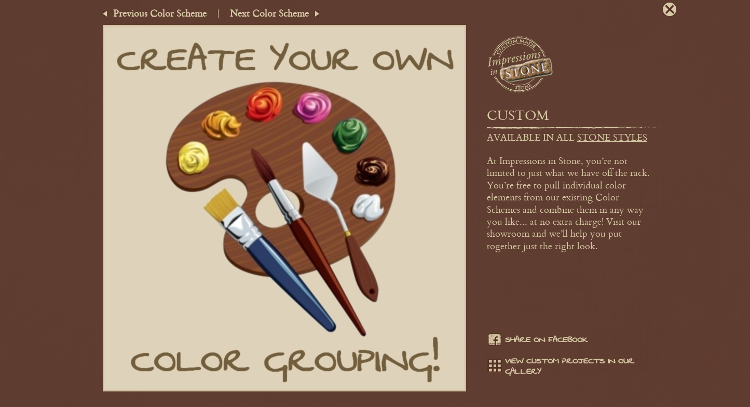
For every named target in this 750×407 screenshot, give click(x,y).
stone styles (612, 137)
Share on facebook (537, 341)
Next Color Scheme (269, 13)
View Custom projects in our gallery (560, 366)
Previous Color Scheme (160, 13)
